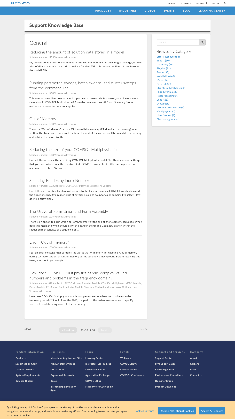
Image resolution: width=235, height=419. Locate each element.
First (27, 329)
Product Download (165, 386)
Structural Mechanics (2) (171, 88)
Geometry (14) (165, 64)
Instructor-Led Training (98, 363)
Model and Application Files (66, 358)
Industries (128, 10)
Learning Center (212, 10)
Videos (150, 10)
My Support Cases (165, 363)
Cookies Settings (144, 412)
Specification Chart (26, 363)
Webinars (125, 358)
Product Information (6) (170, 107)
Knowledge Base (164, 369)
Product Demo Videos (62, 363)
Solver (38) (163, 72)
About (193, 358)
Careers (194, 363)
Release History (24, 380)
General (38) (164, 84)
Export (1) (162, 99)
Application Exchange (97, 375)
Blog (187, 10)
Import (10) (163, 60)
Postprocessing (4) (167, 95)
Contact (186, 3)
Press (193, 369)
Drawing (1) (163, 103)
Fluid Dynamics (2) (167, 92)
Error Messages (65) (168, 56)
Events (169, 10)
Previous (68, 330)
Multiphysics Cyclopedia (99, 386)
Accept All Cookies (212, 412)
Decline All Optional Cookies (177, 412)
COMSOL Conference (132, 375)
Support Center (163, 358)
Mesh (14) (162, 80)
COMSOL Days (128, 363)
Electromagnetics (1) (168, 119)
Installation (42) (166, 76)
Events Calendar (129, 369)
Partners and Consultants (169, 375)
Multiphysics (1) (166, 111)
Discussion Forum (95, 369)
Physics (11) (164, 68)
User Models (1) (166, 115)
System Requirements (28, 375)
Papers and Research (62, 375)
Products (103, 10)
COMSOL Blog (93, 380)
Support (172, 3)
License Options (25, 369)
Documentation (164, 380)
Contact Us (196, 375)
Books (53, 380)
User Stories (57, 369)
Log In (215, 3)
